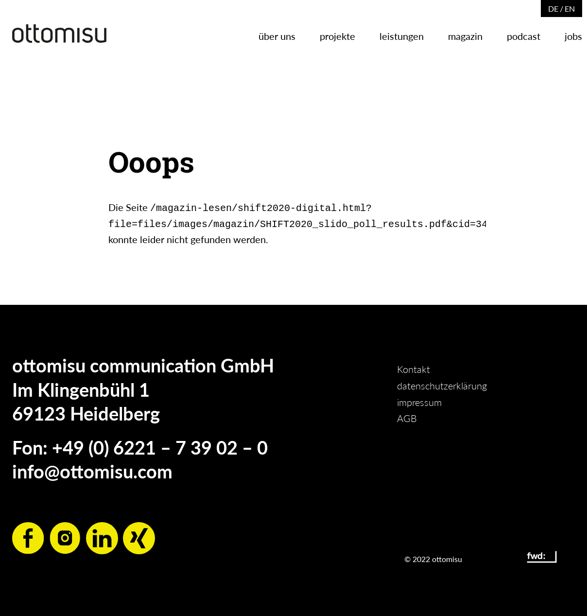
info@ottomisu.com (92, 469)
